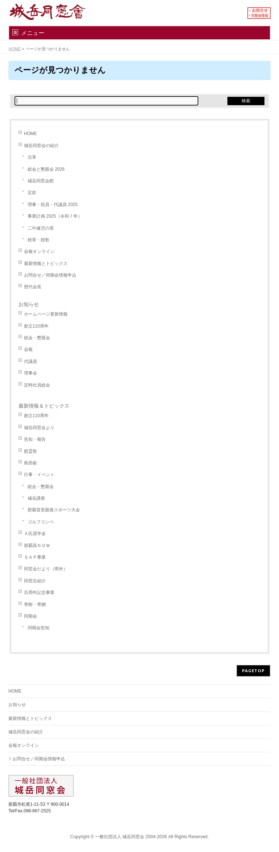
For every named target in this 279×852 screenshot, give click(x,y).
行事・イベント (39, 474)
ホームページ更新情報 (46, 314)
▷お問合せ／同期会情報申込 (36, 758)
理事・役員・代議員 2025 (53, 204)
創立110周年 (36, 326)
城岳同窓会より (39, 427)
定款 (32, 192)
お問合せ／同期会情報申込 (50, 275)
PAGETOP (253, 670)
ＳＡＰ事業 (35, 557)
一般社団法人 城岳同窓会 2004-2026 (131, 836)
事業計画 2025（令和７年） (55, 216)
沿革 (32, 157)
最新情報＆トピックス (44, 406)
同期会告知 (38, 627)
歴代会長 (32, 286)
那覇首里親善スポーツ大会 (54, 509)
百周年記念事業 (39, 592)
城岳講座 (36, 498)
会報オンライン (39, 251)
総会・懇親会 (37, 337)
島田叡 (30, 462)
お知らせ (29, 304)
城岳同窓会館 (41, 180)
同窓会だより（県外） (46, 568)
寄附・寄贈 (35, 604)
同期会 (30, 616)
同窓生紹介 (35, 580)
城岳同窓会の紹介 (41, 145)
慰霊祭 (30, 451)
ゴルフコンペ (41, 521)
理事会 (30, 373)
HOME (30, 133)
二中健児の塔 (41, 228)
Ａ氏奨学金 (35, 533)
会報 (28, 349)
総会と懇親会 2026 (46, 169)
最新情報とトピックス (46, 263)
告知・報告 (35, 439)
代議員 (30, 361)
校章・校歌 (38, 239)
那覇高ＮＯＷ (37, 545)
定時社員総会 (37, 385)
